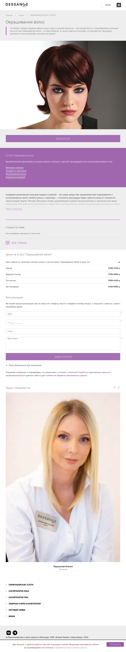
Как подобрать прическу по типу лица (23, 233)
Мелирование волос (16, 173)
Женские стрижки (15, 167)
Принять (115, 644)
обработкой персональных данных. (71, 647)
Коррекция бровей (15, 177)
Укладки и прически (16, 170)
